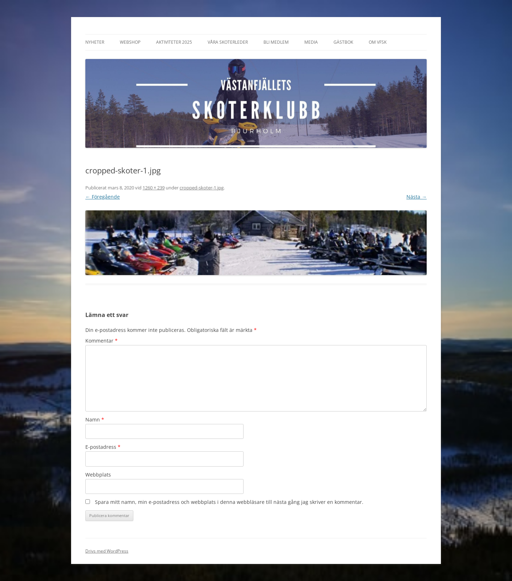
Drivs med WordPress (106, 551)
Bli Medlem (276, 42)
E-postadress (103, 446)
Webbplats (98, 474)
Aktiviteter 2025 (174, 42)
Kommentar (101, 340)
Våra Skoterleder (228, 42)
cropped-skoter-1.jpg (202, 187)
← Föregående (102, 196)
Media (311, 42)
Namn (94, 419)
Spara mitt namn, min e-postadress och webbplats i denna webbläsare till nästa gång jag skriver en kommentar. (229, 502)
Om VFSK (377, 42)
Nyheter (94, 42)
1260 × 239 (154, 187)
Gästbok (343, 42)
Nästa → (416, 196)
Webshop (130, 42)
